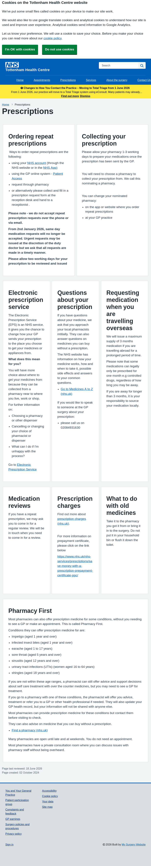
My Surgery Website (134, 844)
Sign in (9, 844)
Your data (47, 801)
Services (91, 80)
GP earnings (12, 819)
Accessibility (49, 790)
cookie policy (53, 38)
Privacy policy (13, 833)
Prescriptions (68, 80)
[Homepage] (50, 67)
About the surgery (116, 80)
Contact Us (144, 80)
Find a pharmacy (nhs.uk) (30, 730)
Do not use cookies (59, 49)
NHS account (36, 163)
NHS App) (50, 167)
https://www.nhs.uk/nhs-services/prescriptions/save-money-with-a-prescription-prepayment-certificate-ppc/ (75, 566)
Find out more (70, 96)
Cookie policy (50, 796)
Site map (47, 806)
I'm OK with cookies (20, 49)
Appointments (42, 80)
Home (20, 80)
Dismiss (85, 96)
